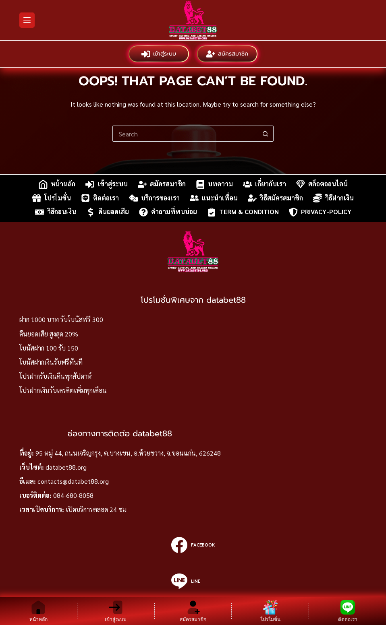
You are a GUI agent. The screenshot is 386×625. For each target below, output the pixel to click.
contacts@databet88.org (73, 481)
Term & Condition (243, 212)
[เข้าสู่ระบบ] (115, 611)
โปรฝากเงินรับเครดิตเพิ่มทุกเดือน (63, 390)
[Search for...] (184, 134)
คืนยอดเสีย (107, 212)
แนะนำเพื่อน (214, 198)
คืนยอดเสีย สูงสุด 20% (48, 334)
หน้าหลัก (57, 184)
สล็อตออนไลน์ (322, 184)
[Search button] (265, 134)
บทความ (214, 184)
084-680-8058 (73, 495)
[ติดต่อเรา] (347, 611)
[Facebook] (192, 545)
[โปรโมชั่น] (270, 611)
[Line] (192, 581)
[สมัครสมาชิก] (193, 611)
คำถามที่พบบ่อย (168, 212)
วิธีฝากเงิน (333, 198)
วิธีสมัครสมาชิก (275, 198)
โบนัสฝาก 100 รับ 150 (48, 348)
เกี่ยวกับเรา (264, 184)
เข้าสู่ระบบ (158, 54)
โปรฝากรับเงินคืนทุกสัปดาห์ (55, 376)
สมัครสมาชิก (227, 54)
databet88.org (66, 467)
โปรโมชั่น (51, 198)
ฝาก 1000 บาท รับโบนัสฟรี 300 (61, 319)
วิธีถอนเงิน (55, 212)
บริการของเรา (154, 198)
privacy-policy (320, 212)
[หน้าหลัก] (38, 611)
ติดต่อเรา (100, 198)
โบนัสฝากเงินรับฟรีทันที (51, 362)
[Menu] (27, 20)
